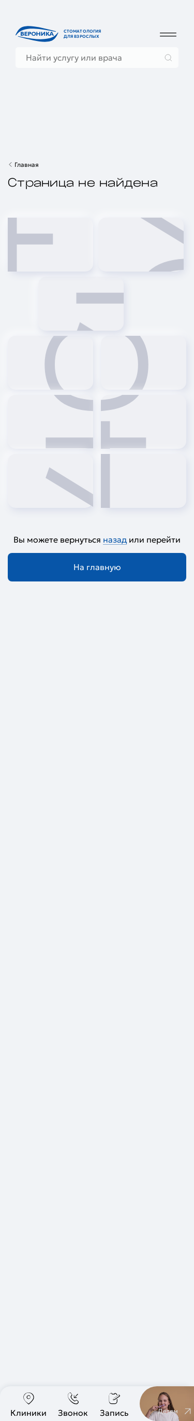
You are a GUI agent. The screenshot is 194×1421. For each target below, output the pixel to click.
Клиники (28, 1404)
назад (115, 539)
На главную (97, 567)
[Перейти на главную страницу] (59, 34)
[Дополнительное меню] (168, 34)
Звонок (73, 1404)
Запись (114, 1404)
